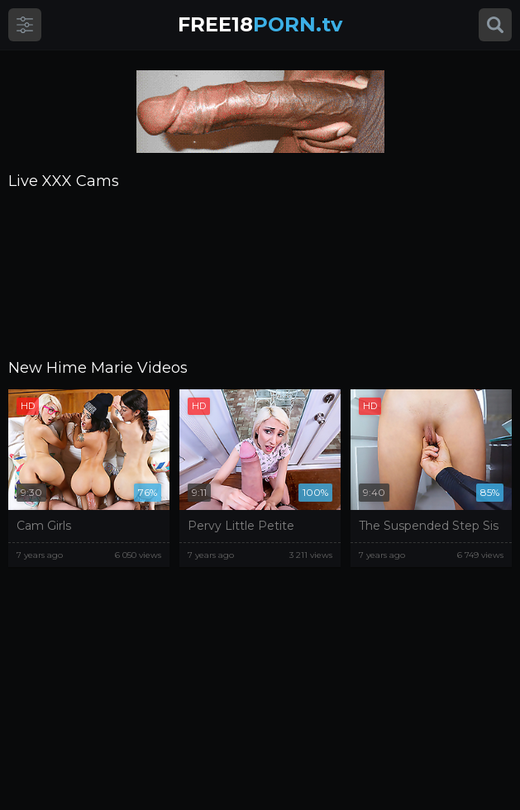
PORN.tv (260, 24)
